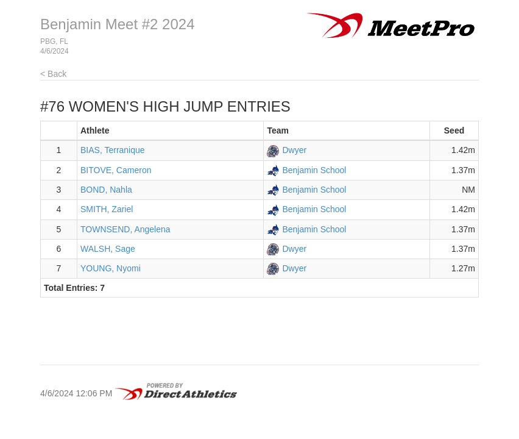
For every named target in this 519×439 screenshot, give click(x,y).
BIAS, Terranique (112, 150)
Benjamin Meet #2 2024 (117, 24)
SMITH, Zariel (106, 209)
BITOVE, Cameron (115, 170)
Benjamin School (314, 170)
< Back (53, 74)
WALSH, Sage (107, 249)
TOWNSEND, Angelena (125, 229)
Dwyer (294, 150)
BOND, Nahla (106, 190)
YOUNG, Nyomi (110, 268)
